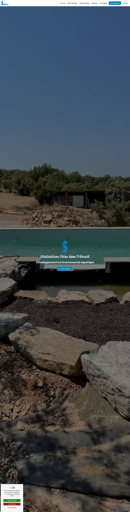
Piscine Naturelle (71, 3)
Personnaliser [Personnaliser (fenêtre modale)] (12, 507)
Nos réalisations (114, 3)
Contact (124, 3)
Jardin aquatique (83, 3)
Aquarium (94, 3)
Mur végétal (102, 3)
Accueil (61, 3)
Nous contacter (64, 269)
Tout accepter (12, 500)
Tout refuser (12, 504)
